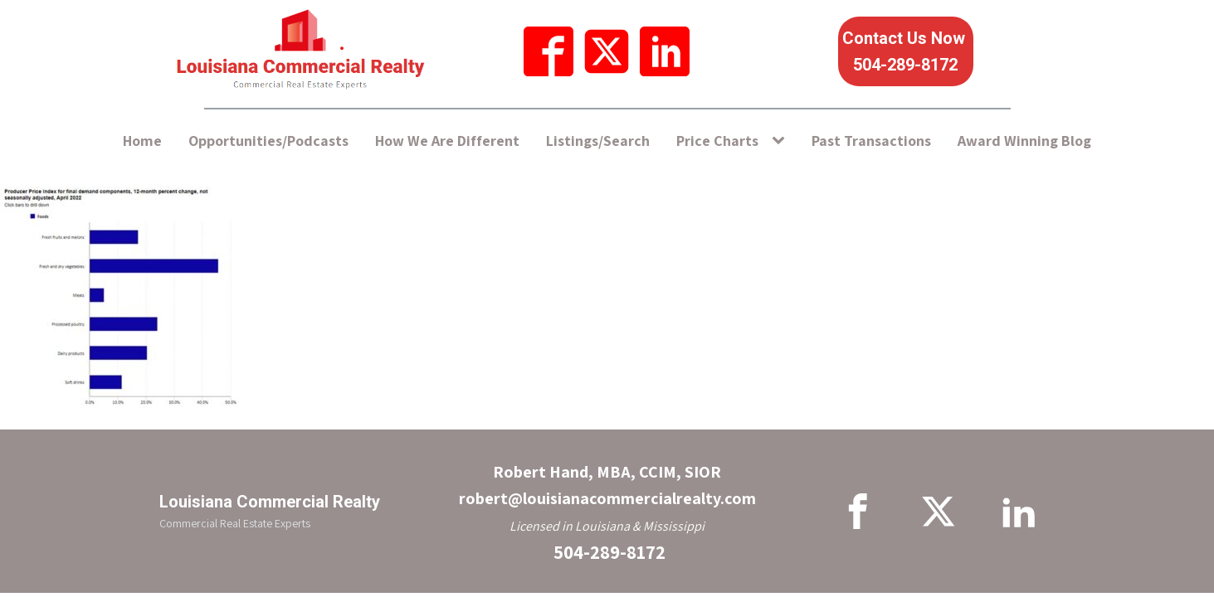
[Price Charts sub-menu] (782, 141)
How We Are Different (447, 140)
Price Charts (717, 140)
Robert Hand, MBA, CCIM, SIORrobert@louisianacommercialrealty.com (607, 485)
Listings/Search (598, 140)
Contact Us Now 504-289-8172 (905, 51)
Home (142, 140)
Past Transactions (871, 140)
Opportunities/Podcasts (268, 140)
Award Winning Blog (1024, 140)
